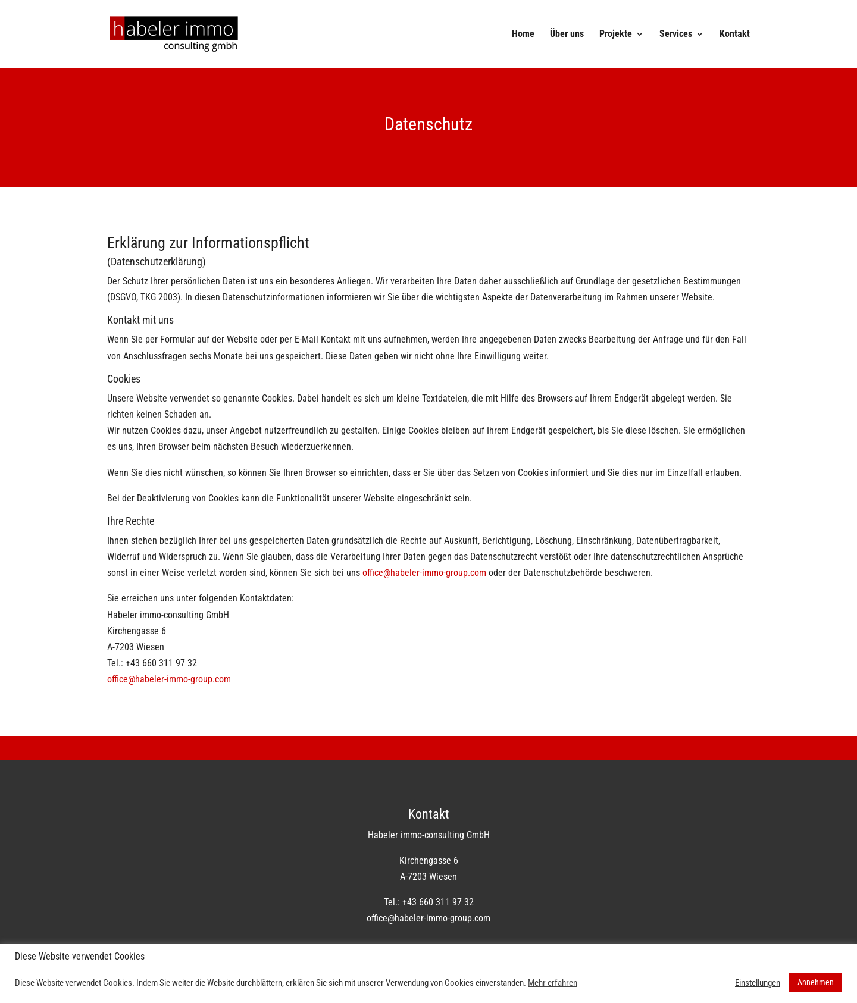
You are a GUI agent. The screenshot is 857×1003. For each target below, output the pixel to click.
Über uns (567, 34)
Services (675, 34)
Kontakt (735, 34)
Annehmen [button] (815, 982)
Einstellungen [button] (757, 982)
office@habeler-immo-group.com (424, 572)
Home (523, 34)
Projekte (615, 34)
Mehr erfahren (552, 982)
